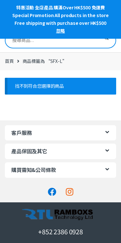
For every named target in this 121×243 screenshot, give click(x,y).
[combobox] (51, 40)
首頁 (9, 61)
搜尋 (106, 40)
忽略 (60, 30)
